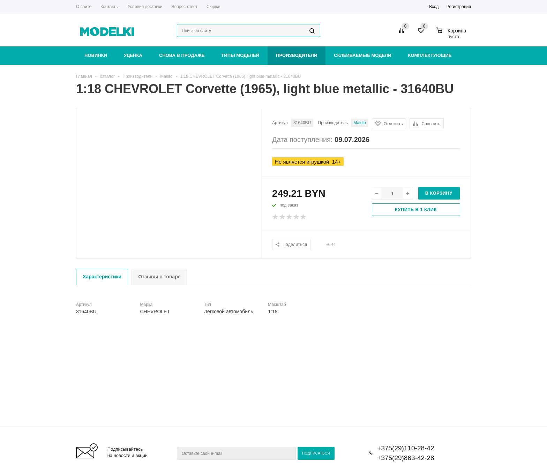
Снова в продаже (181, 55)
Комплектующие (430, 55)
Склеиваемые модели (362, 55)
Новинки (95, 55)
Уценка (133, 55)
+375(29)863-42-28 (405, 458)
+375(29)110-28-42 (405, 448)
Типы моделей (240, 55)
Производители (296, 55)
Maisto (359, 122)
